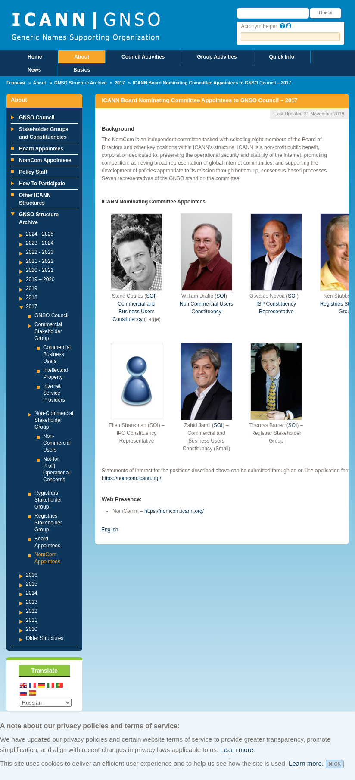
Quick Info (282, 57)
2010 (31, 629)
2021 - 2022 (39, 261)
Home (35, 57)
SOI (150, 296)
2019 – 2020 (40, 279)
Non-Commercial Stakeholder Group (53, 420)
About (81, 57)
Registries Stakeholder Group (48, 523)
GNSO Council (37, 118)
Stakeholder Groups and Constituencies (44, 133)
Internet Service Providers (54, 393)
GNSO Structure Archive (80, 82)
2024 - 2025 (39, 234)
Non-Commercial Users (57, 443)
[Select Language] (46, 703)
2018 (31, 297)
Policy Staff (33, 172)
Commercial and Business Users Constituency (133, 311)
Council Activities (143, 57)
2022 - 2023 (39, 252)
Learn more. (237, 749)
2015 (31, 584)
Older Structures (44, 638)
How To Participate (42, 184)
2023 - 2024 (39, 243)
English (109, 530)
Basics (81, 70)
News (34, 70)
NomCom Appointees (45, 160)
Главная (15, 82)
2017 (120, 82)
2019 (31, 288)
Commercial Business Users (57, 354)
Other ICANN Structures (34, 199)
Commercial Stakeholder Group (48, 331)
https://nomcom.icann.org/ (131, 478)
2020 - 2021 (39, 270)
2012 (31, 611)
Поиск (325, 12)
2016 (31, 575)
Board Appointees (41, 149)
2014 (31, 593)
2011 (31, 620)
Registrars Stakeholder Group (48, 500)
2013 (31, 602)
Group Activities (217, 57)
